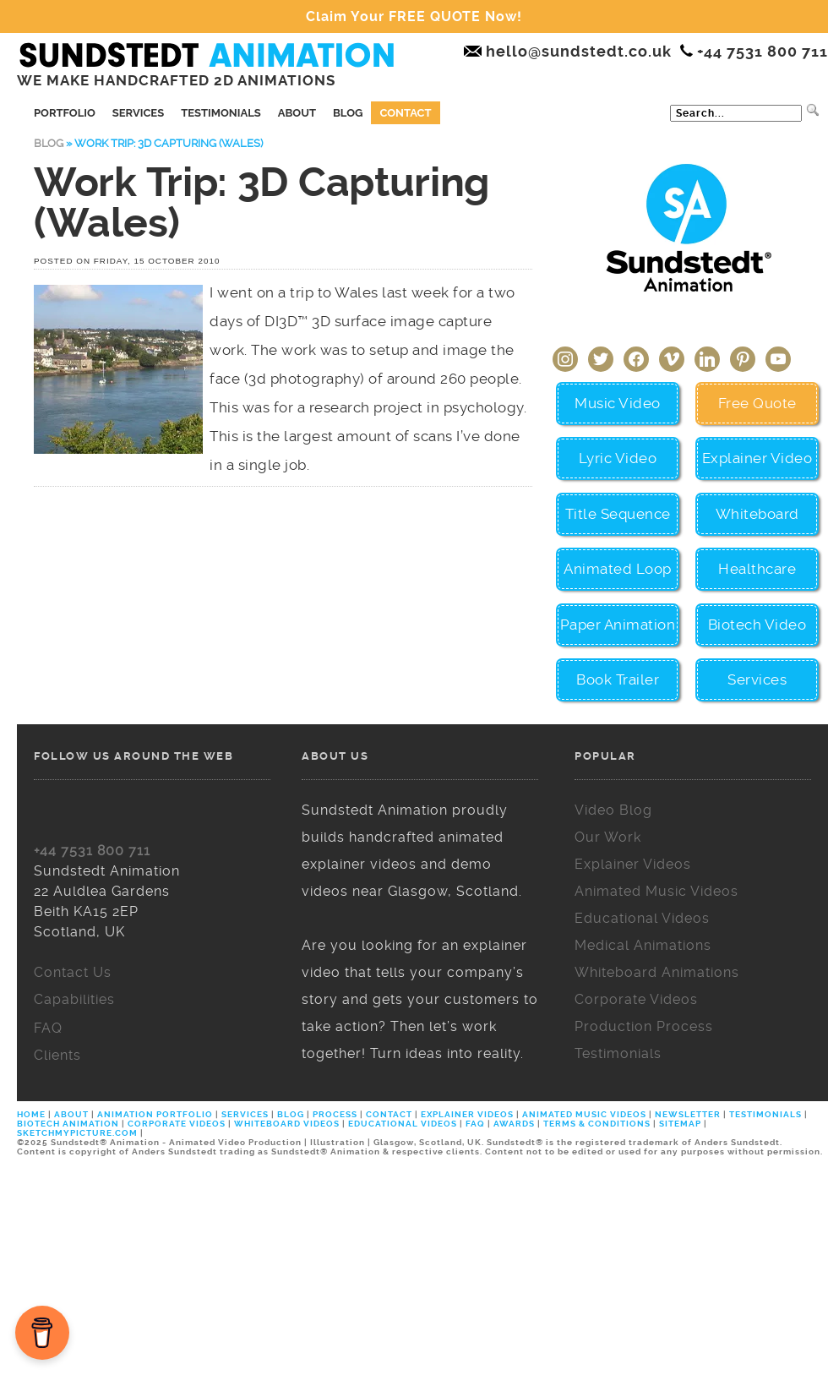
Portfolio (64, 112)
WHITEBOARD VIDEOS (287, 1123)
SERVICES (245, 1114)
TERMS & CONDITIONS (597, 1123)
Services (138, 112)
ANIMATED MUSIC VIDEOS (584, 1114)
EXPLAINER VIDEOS (467, 1114)
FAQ (475, 1123)
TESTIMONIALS (765, 1114)
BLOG (291, 1114)
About (297, 112)
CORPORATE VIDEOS (176, 1123)
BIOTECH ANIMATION (69, 1123)
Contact (405, 112)
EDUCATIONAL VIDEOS (403, 1123)
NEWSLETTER (687, 1114)
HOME (32, 1114)
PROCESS (335, 1114)
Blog (347, 112)
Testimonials (221, 112)
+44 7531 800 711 (92, 851)
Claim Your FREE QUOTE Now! (414, 16)
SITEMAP (680, 1123)
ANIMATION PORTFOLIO (156, 1114)
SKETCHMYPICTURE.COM (78, 1133)
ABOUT (71, 1114)
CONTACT (389, 1114)
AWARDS (514, 1123)
